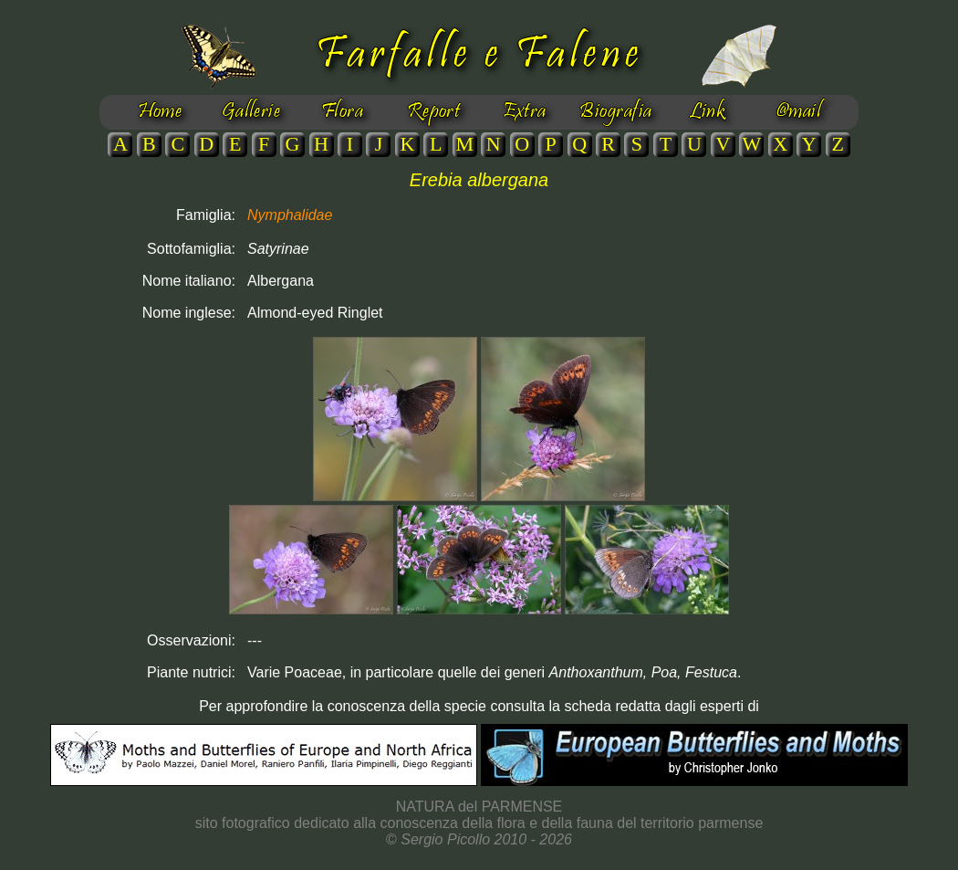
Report (434, 112)
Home (160, 112)
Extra (524, 112)
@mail (798, 112)
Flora (342, 112)
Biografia (615, 112)
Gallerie (251, 112)
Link (707, 112)
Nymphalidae (289, 215)
